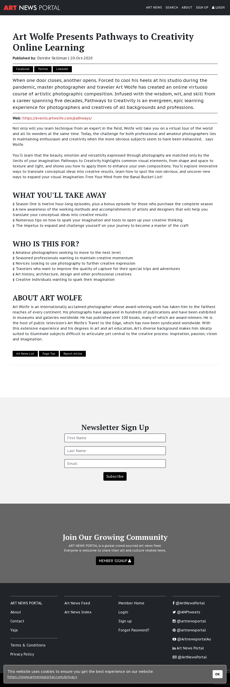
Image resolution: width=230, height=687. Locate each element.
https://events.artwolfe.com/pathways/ (57, 118)
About (15, 612)
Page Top (49, 353)
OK (217, 674)
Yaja (14, 630)
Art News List (25, 353)
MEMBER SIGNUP (115, 561)
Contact (17, 621)
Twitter (43, 69)
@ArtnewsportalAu (192, 639)
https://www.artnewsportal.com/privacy (42, 677)
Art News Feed (77, 603)
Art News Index (77, 612)
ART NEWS (154, 7)
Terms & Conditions (28, 645)
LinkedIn (62, 69)
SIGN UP (202, 7)
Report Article (73, 353)
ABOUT (187, 7)
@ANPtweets (186, 612)
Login (123, 612)
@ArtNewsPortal (189, 603)
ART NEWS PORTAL (26, 603)
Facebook (23, 69)
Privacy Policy (22, 654)
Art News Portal (188, 648)
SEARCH (172, 7)
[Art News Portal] (32, 7)
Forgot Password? (133, 630)
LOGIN (218, 7)
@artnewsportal (189, 621)
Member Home (131, 603)
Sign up (125, 621)
